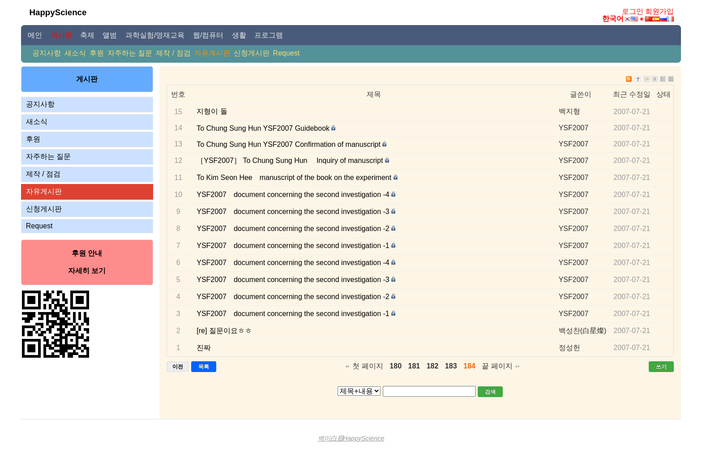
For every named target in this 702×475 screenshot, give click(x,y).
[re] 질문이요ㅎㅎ (224, 330)
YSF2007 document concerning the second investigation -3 (293, 211)
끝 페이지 (497, 366)
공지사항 (46, 53)
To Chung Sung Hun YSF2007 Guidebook (263, 128)
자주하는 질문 (129, 53)
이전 (177, 367)
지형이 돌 (212, 111)
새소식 (75, 53)
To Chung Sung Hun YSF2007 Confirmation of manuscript (289, 144)
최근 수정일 (632, 94)
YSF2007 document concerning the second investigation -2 (293, 228)
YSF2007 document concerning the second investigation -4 (293, 194)
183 (451, 366)
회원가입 (659, 11)
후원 (97, 53)
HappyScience (58, 12)
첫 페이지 (367, 366)
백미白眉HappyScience (351, 438)
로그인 (632, 11)
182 (433, 366)
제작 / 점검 (173, 53)
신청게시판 (252, 53)
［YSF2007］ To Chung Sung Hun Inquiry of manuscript (290, 160)
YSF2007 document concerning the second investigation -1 (293, 245)
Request (286, 53)
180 (396, 366)
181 (414, 366)
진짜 (204, 347)
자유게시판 (212, 53)
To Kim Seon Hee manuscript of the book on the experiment (294, 177)
